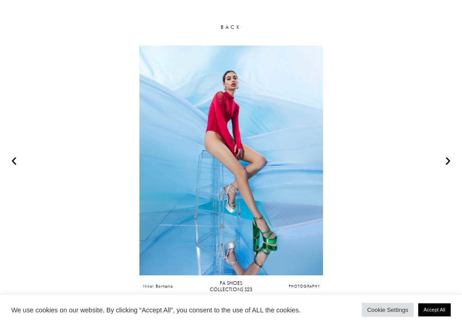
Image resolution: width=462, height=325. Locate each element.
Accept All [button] (434, 309)
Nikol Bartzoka (158, 285)
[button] (14, 161)
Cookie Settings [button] (387, 309)
